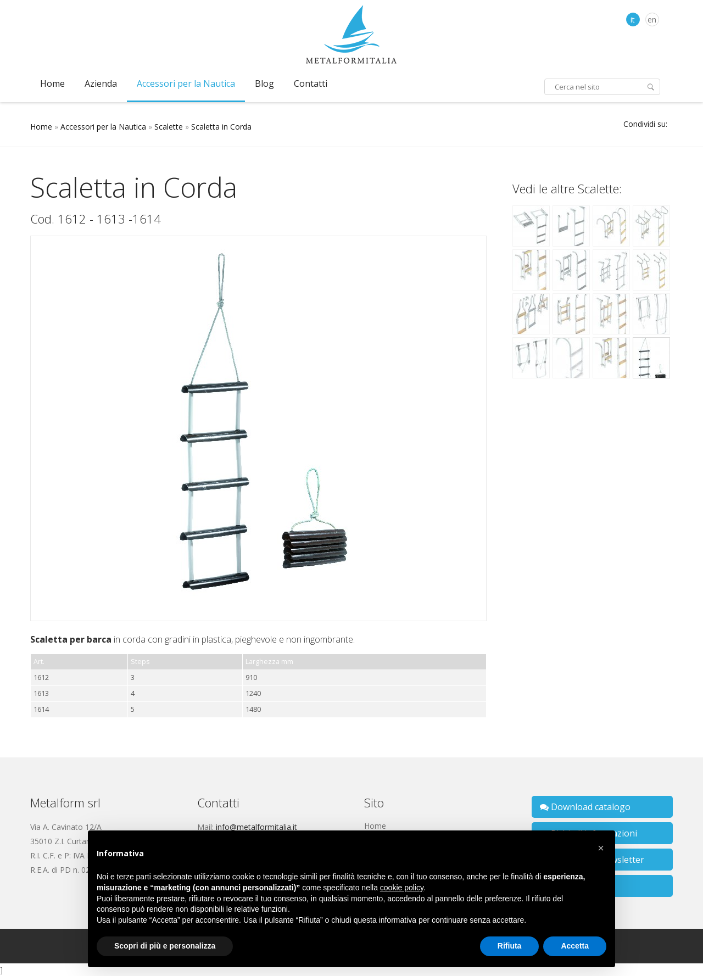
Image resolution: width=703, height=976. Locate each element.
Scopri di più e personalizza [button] (164, 945)
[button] (601, 848)
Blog (264, 83)
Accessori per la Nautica (186, 83)
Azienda (101, 83)
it (633, 19)
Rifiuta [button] (510, 945)
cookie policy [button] (401, 887)
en (652, 19)
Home (52, 83)
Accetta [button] (575, 945)
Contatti (310, 83)
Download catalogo (585, 807)
